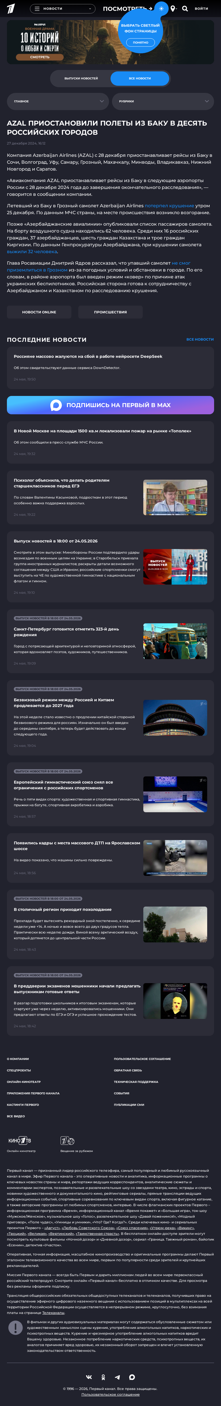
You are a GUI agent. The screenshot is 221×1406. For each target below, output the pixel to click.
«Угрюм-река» (163, 1228)
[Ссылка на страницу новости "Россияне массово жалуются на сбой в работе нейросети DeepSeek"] (110, 368)
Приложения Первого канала (33, 1093)
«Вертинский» (61, 1233)
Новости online (39, 312)
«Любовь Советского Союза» (88, 1228)
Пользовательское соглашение (142, 1059)
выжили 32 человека (32, 251)
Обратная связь (128, 1070)
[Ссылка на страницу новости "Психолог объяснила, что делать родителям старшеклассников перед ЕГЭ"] (110, 497)
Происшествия (110, 312)
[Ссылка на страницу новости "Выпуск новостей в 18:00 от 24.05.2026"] (110, 566)
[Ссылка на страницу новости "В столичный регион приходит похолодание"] (110, 924)
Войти (201, 9)
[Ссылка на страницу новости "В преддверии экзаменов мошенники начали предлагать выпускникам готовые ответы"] (110, 1001)
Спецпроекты (19, 1070)
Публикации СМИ (129, 1105)
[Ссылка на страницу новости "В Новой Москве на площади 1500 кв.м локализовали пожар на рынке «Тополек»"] (110, 442)
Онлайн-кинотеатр (24, 1082)
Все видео (16, 1116)
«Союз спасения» (132, 1228)
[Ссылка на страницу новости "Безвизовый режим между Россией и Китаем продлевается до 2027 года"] (110, 718)
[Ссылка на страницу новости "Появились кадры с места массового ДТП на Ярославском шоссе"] (110, 858)
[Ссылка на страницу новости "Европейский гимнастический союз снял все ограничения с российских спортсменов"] (110, 794)
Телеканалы (53, 1313)
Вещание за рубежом (76, 1144)
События (121, 1093)
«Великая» (37, 1233)
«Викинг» (185, 1228)
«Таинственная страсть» (97, 1233)
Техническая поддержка (136, 1082)
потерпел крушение (169, 205)
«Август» (52, 1228)
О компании (18, 1059)
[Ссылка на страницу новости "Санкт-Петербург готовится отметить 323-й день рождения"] (110, 641)
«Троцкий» (16, 1233)
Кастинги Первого (23, 1105)
